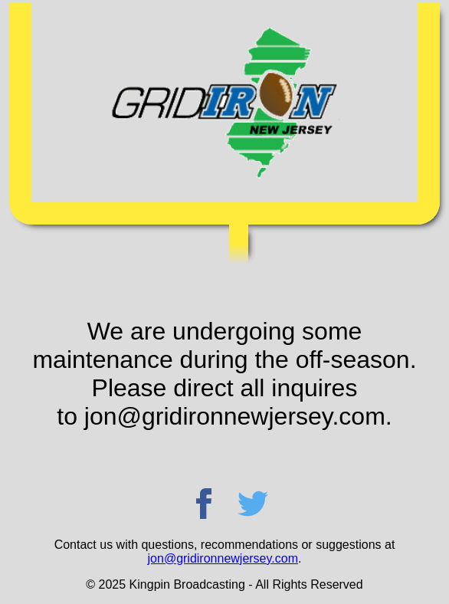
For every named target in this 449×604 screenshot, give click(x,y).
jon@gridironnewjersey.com (223, 558)
